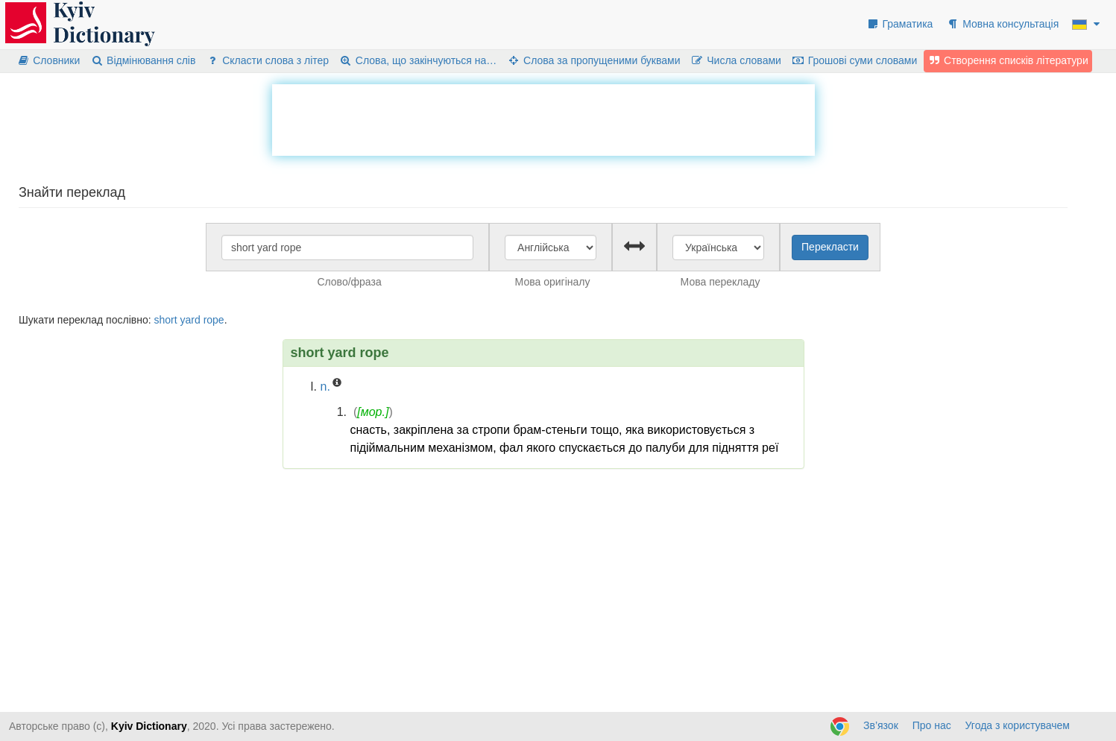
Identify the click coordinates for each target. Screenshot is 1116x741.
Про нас (931, 725)
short (165, 320)
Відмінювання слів (142, 60)
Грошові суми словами (855, 60)
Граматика (899, 24)
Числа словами (735, 60)
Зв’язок (880, 725)
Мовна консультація (1002, 24)
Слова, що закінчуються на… (417, 60)
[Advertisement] (543, 117)
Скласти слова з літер (267, 60)
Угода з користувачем (1017, 725)
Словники (48, 60)
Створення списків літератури (1007, 60)
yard (190, 320)
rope (214, 320)
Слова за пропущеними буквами (593, 60)
